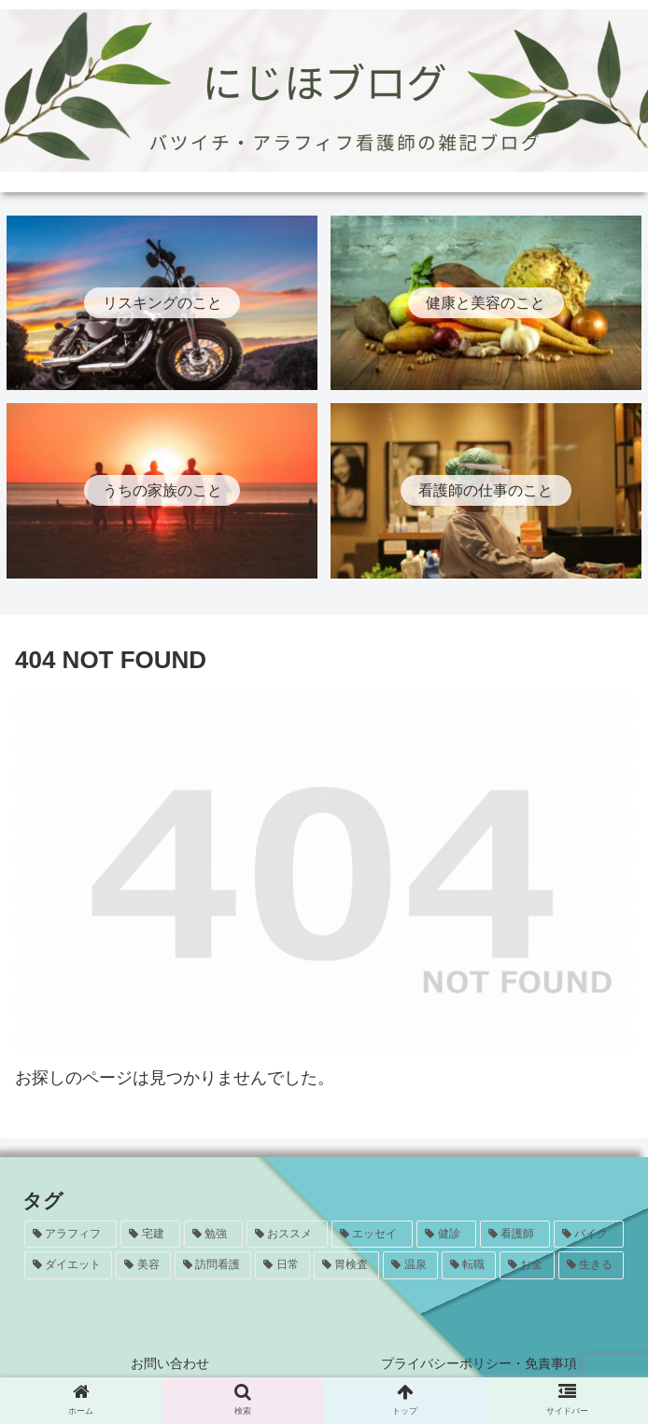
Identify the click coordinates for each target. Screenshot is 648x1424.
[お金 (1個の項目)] (527, 1265)
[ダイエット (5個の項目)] (68, 1265)
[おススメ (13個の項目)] (287, 1235)
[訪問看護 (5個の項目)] (213, 1265)
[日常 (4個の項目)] (282, 1265)
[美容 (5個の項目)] (143, 1265)
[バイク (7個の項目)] (589, 1235)
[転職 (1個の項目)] (469, 1265)
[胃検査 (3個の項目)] (346, 1265)
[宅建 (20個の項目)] (149, 1235)
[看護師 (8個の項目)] (515, 1235)
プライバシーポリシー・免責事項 (479, 1363)
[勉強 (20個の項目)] (213, 1235)
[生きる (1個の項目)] (591, 1265)
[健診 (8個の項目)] (445, 1235)
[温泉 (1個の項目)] (410, 1265)
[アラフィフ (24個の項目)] (70, 1235)
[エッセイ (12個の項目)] (372, 1235)
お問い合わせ (170, 1363)
